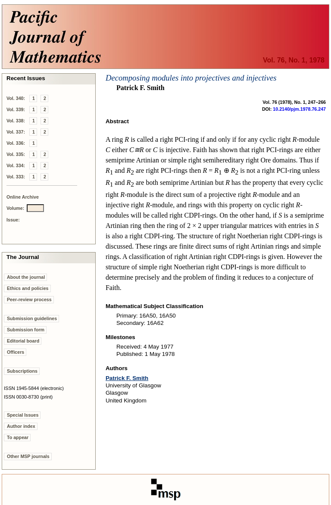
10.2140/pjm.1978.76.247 (299, 109)
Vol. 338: (15, 120)
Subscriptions (22, 371)
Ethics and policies (28, 288)
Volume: (15, 208)
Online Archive (22, 197)
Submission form (25, 329)
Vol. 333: (15, 176)
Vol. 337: (15, 131)
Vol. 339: (15, 109)
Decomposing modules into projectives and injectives (191, 77)
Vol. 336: (15, 143)
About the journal (26, 277)
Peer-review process (29, 299)
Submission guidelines (32, 318)
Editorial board (23, 340)
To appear (17, 437)
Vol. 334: (15, 165)
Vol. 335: (15, 154)
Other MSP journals (28, 456)
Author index (21, 426)
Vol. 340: (15, 98)
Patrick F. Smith (127, 378)
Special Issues (22, 415)
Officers (15, 352)
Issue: (13, 219)
